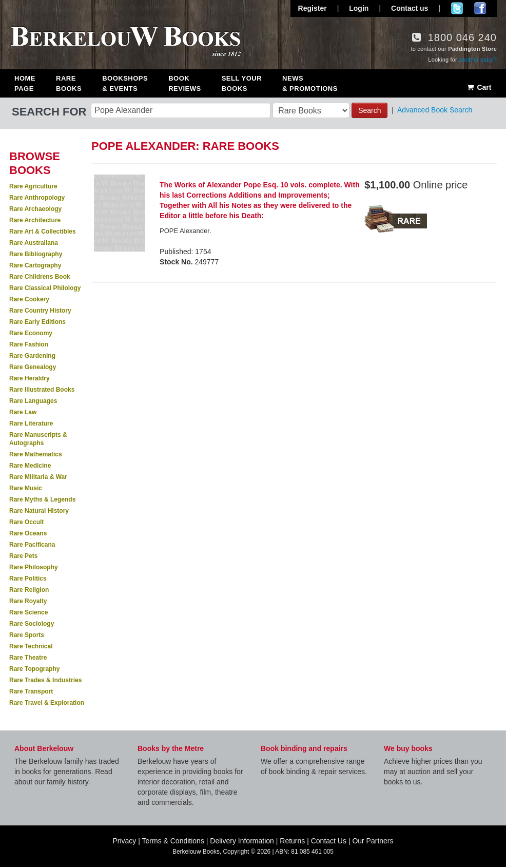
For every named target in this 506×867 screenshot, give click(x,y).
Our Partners (372, 841)
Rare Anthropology (37, 197)
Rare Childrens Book (39, 276)
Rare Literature (31, 423)
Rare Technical (30, 646)
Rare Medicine (30, 465)
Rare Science (28, 612)
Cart (478, 87)
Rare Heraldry (29, 378)
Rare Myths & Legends (42, 499)
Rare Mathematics (35, 454)
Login (358, 8)
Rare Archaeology (35, 209)
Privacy (124, 841)
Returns (292, 841)
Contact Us (328, 841)
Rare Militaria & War (38, 476)
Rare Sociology (31, 623)
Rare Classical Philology (45, 288)
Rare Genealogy (32, 367)
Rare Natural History (39, 510)
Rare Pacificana (32, 544)
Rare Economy (30, 333)
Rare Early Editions (37, 321)
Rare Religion (29, 589)
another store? (478, 59)
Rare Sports (26, 635)
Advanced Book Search (434, 110)
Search (369, 110)
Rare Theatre (28, 657)
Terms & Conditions (173, 841)
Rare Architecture (35, 220)
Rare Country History (40, 310)
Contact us (409, 8)
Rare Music (25, 488)
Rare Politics (28, 578)
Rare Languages (33, 400)
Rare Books (69, 83)
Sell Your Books (242, 83)
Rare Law (22, 412)
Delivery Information (242, 841)
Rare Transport (31, 691)
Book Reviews (184, 83)
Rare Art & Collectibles (42, 231)
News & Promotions (310, 83)
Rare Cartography (35, 265)
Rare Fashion (28, 344)
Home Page (24, 83)
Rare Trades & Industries (45, 680)
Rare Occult (26, 522)
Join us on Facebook (480, 8)
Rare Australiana (33, 242)
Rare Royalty (28, 601)
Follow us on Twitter (457, 8)
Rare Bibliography (35, 254)
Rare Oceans (28, 533)
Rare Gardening (32, 355)
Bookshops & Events (125, 83)
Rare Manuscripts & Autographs (38, 439)
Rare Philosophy (33, 567)
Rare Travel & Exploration (46, 702)
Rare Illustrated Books (41, 389)
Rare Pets (23, 556)
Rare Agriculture (33, 186)
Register (312, 8)
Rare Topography (34, 668)
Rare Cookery (29, 299)
